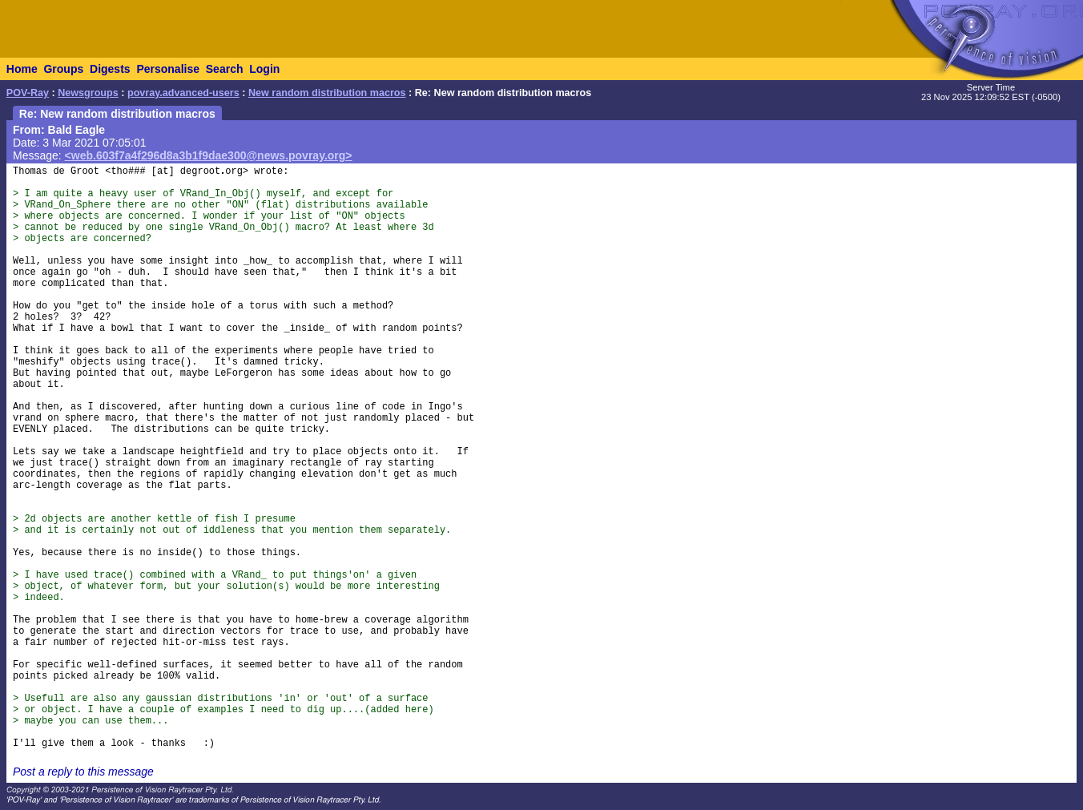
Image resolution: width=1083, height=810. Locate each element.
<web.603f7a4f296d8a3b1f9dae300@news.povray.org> (208, 155)
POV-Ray (27, 93)
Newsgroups (88, 93)
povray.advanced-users (183, 93)
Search (225, 68)
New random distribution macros (327, 93)
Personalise (167, 68)
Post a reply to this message (83, 771)
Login (264, 68)
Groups (63, 68)
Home (22, 68)
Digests (110, 68)
